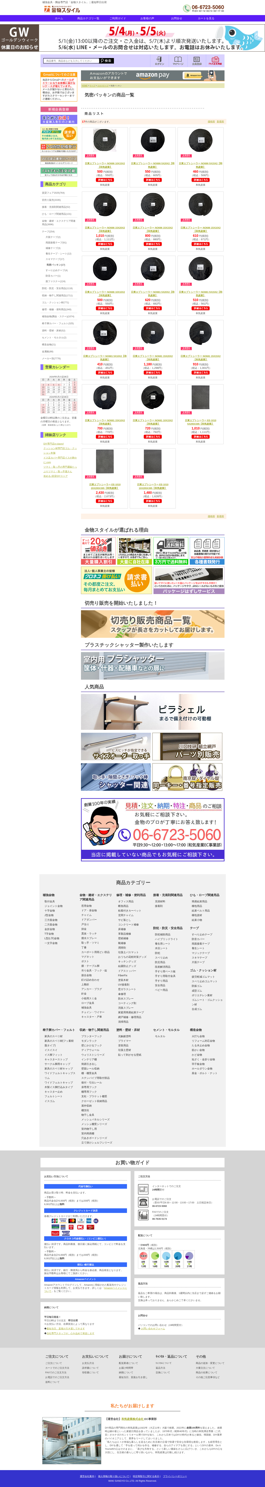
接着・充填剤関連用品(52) (56, 207)
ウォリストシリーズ (93, 1054)
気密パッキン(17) (56, 264)
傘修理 (122, 993)
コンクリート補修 (128, 924)
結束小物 (197, 919)
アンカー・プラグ (91, 989)
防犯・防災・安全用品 (168, 928)
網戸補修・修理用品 (129, 1017)
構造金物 (196, 1029)
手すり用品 (161, 980)
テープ (92, 86)
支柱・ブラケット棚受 (94, 1096)
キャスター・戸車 (91, 1016)
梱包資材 (197, 915)
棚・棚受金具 (89, 1073)
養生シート (198, 948)
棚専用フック (89, 1091)
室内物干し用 (89, 1128)
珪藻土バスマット (128, 952)
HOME (85, 86)
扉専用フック (89, 1087)
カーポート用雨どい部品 (95, 952)
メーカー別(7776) (51, 358)
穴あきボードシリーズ (94, 1138)
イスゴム (50, 1101)
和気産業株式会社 (132, 1419)
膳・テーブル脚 (90, 965)
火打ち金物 (198, 1036)
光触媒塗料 (124, 1036)
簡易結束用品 (199, 901)
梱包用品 (197, 906)
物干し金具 (87, 1114)
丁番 (83, 947)
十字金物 (50, 910)
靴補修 (122, 943)
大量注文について (205, 1367)
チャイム (86, 915)
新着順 (220, 121)
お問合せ (176, 18)
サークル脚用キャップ (57, 1063)
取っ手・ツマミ (90, 942)
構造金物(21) (49, 344)
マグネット (87, 956)
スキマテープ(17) (55, 259)
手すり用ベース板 (165, 971)
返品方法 (160, 1367)
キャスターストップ (56, 1059)
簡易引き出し (89, 1063)
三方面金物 (51, 919)
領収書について (90, 1372)
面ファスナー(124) (56, 281)
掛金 (83, 928)
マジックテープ (201, 953)
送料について (52, 1382)
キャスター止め (54, 1091)
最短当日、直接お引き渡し (133, 1377)
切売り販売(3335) (51, 200)
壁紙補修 (123, 938)
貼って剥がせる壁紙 (129, 1054)
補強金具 (86, 1007)
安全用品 (160, 985)
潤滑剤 (122, 947)
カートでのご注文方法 (57, 1367)
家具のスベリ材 (54, 1036)
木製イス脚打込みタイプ (59, 1087)
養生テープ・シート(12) (58, 253)
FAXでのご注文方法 (55, 1372)
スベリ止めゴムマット (205, 981)
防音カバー (198, 939)
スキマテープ (102, 86)
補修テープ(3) (53, 248)
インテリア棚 (89, 1059)
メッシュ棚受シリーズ (94, 1124)
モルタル (160, 1036)
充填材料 (160, 901)
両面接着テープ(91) (56, 242)
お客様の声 (147, 18)
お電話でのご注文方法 (57, 1377)
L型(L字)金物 (52, 938)
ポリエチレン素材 (202, 995)
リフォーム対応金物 (203, 1040)
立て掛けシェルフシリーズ (96, 1142)
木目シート (161, 948)
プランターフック (91, 1036)
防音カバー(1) (53, 275)
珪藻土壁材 (124, 1050)
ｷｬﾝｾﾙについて (164, 1363)
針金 (83, 993)
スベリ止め (161, 957)
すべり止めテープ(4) (57, 270)
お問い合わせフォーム (152, 1328)
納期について (126, 1372)
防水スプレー (126, 998)
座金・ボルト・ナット (205, 1073)
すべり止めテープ (202, 934)
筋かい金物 (198, 1050)
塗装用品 (123, 1045)
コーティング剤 (127, 1003)
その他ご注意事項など (208, 1377)
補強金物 (48, 895)
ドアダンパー (89, 919)
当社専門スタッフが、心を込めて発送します (70, 1333)
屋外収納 (86, 1105)
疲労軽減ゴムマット (203, 976)
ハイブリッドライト (166, 939)
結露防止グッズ (127, 966)
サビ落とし (124, 919)
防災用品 (160, 962)
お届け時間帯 (126, 1367)
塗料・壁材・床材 (128, 1029)
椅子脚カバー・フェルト (59, 1029)
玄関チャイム (126, 915)
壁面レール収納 (90, 1068)
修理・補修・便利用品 (131, 895)
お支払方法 (88, 1363)
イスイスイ (51, 1050)
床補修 (122, 929)
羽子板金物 (198, 1063)
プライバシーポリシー (175, 1476)
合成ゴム (197, 1009)
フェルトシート (54, 1096)
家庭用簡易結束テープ (131, 1012)
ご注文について (53, 1363)
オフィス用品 (126, 901)
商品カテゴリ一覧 (88, 18)
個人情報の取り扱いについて (113, 1476)
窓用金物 (86, 905)
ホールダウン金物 (202, 1068)
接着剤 (159, 906)
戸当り (85, 924)
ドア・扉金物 (89, 910)
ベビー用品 (161, 989)
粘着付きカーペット (129, 910)
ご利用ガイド (117, 18)
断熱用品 (123, 906)
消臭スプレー (126, 1007)
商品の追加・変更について (210, 1363)
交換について (163, 1372)
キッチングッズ (127, 961)
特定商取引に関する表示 (146, 1476)
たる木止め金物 (201, 1045)
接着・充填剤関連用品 (168, 895)
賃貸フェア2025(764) (53, 192)
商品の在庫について (206, 1372)
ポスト (85, 961)
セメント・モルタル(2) (54, 337)
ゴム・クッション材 (203, 970)
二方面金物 (51, 924)
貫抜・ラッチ (89, 933)
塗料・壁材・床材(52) (53, 330)
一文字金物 (51, 943)
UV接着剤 (123, 984)
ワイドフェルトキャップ (59, 1082)
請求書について (90, 1367)
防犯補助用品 (162, 934)
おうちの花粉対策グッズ (132, 956)
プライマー (124, 1040)
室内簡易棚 (87, 1133)
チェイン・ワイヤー (93, 1012)
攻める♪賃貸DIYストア (55, 476)
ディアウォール (90, 1050)
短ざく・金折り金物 (203, 1059)
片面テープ (198, 962)
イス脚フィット (54, 1054)
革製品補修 (124, 933)
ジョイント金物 (54, 906)
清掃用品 (123, 1021)
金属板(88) (47, 351)
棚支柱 (85, 1110)
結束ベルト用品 (201, 910)
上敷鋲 (85, 984)
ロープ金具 (87, 1002)
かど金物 (197, 1054)
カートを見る (206, 18)
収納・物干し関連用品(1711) (57, 295)
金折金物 (50, 929)
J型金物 (49, 915)
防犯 (157, 953)
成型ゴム (197, 990)
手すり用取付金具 (165, 975)
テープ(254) (48, 231)
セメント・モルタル (166, 1029)
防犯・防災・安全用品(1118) (57, 288)
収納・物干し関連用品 (94, 1029)
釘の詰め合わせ (90, 979)
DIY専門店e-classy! (53, 443)
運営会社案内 (87, 1476)
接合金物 (86, 975)
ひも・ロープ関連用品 (204, 895)
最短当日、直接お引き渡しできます (66, 1328)
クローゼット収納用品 (94, 1101)
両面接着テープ (201, 943)
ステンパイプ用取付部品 (95, 1077)
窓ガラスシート (127, 989)
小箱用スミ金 (89, 998)
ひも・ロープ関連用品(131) (56, 214)
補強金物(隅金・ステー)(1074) (58, 316)
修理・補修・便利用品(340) (56, 309)
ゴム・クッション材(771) (55, 302)
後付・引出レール (91, 1082)
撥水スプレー (89, 938)
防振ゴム (197, 985)
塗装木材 (123, 980)
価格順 (211, 121)
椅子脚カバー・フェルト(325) (58, 323)
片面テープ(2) (53, 237)
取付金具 (50, 901)
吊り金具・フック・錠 (94, 970)
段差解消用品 (162, 966)
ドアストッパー (127, 970)
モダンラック (89, 1040)
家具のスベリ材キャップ (59, 1068)
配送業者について (128, 1363)
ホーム (59, 18)
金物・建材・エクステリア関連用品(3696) (58, 223)
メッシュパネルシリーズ (95, 1119)
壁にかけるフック (91, 1045)
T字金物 (49, 933)
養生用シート (162, 943)
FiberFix (123, 975)
